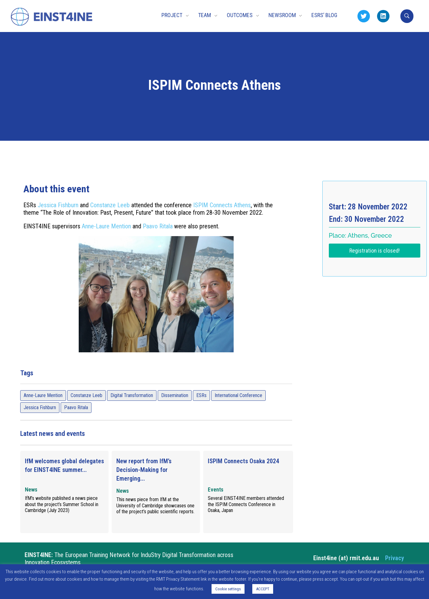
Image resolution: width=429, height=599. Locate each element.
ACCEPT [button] (262, 589)
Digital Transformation (131, 395)
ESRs (201, 395)
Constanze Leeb (110, 205)
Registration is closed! (374, 250)
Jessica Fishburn (58, 205)
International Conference (238, 395)
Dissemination (174, 395)
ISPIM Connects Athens (222, 205)
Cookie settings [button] (228, 589)
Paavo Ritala (158, 226)
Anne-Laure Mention (106, 226)
